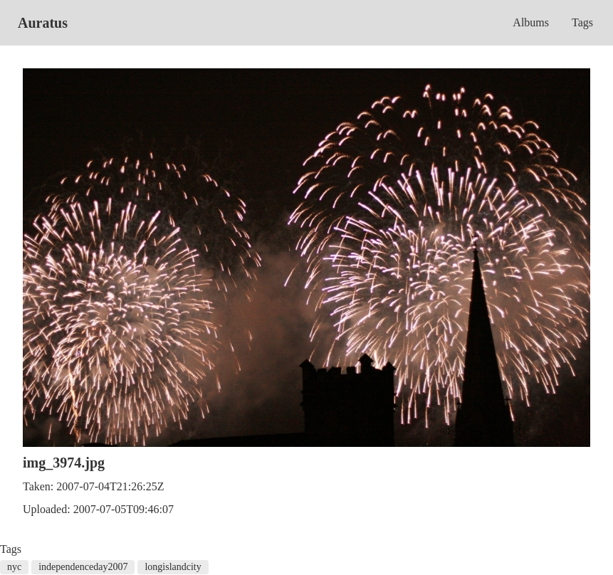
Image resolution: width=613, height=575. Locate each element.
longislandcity (173, 566)
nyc (14, 566)
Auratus (43, 23)
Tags (582, 22)
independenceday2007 (82, 566)
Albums (531, 22)
